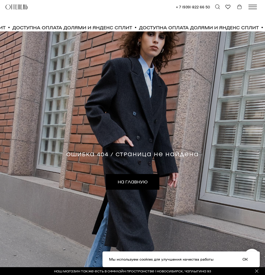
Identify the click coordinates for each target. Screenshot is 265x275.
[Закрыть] (257, 271)
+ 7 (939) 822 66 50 (193, 7)
